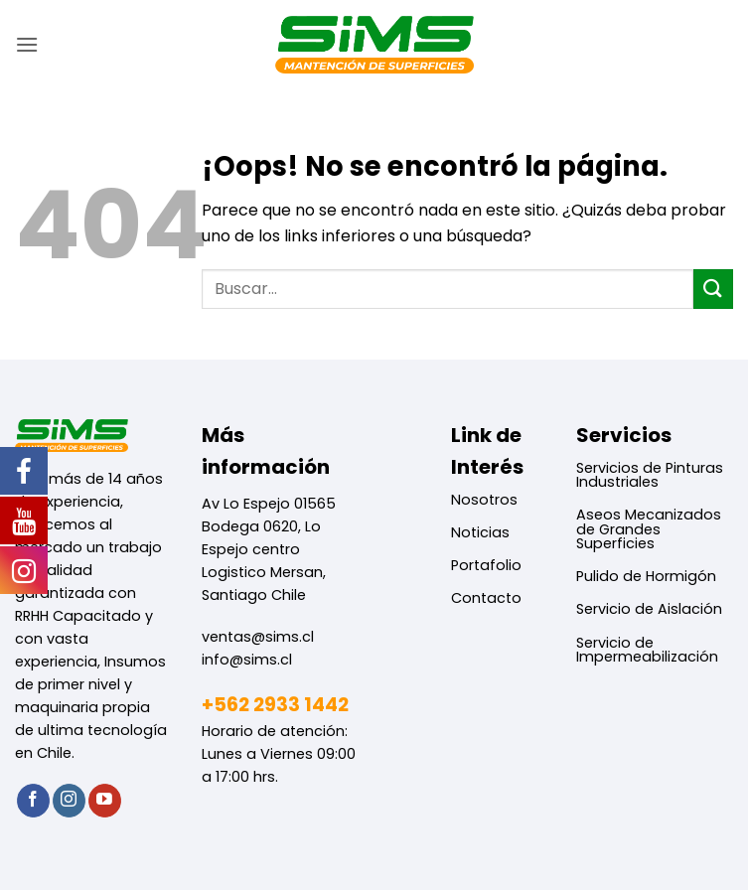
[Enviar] (713, 288)
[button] (27, 44)
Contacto (486, 598)
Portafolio (486, 565)
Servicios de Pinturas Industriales (649, 475)
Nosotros (484, 500)
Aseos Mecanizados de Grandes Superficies (648, 529)
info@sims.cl (247, 659)
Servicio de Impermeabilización (647, 650)
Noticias (480, 532)
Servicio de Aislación (649, 609)
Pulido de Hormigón (646, 576)
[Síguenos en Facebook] (33, 800)
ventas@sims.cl (258, 637)
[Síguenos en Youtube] (104, 800)
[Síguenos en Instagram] (69, 800)
